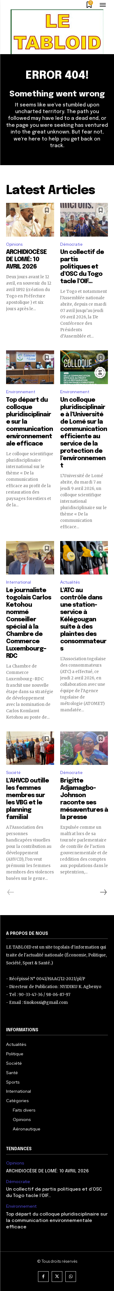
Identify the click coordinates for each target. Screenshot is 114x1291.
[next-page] (103, 892)
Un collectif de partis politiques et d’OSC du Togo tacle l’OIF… (82, 267)
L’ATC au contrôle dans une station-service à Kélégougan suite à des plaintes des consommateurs (83, 619)
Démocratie (71, 244)
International (18, 582)
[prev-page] (11, 892)
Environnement (20, 391)
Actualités (70, 582)
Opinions (14, 244)
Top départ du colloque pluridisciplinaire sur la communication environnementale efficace (57, 1221)
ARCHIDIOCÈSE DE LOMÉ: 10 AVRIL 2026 (26, 259)
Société (13, 772)
